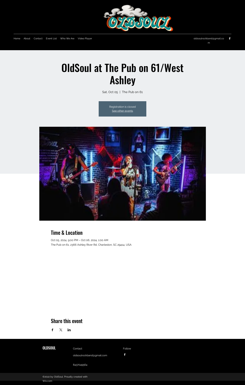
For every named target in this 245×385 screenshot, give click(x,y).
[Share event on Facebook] (52, 330)
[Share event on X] (60, 330)
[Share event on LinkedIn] (69, 330)
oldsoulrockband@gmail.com (90, 355)
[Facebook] (229, 38)
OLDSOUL (49, 347)
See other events (122, 110)
